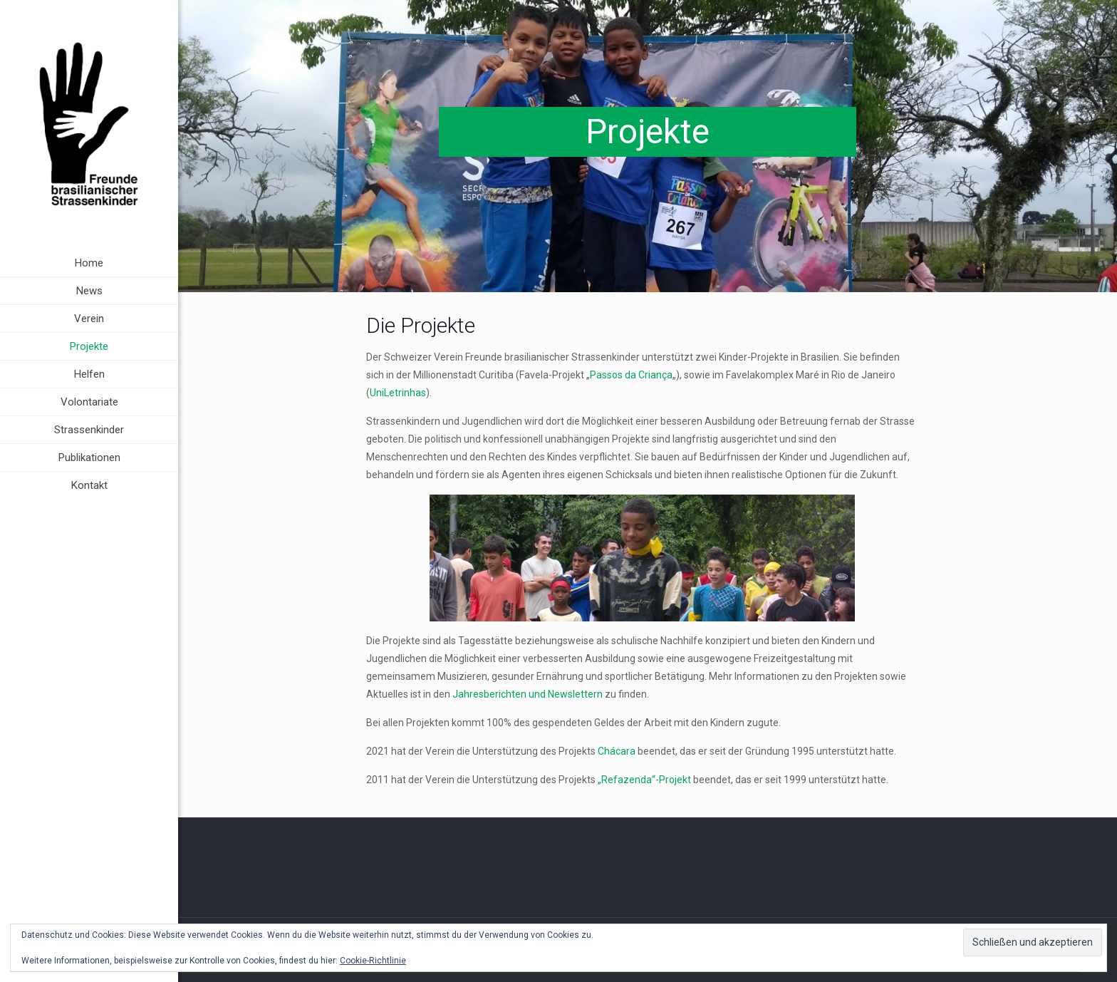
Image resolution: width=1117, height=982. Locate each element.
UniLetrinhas (398, 392)
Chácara (616, 751)
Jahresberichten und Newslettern (527, 694)
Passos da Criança (631, 375)
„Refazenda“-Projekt (644, 779)
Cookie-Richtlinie (373, 961)
